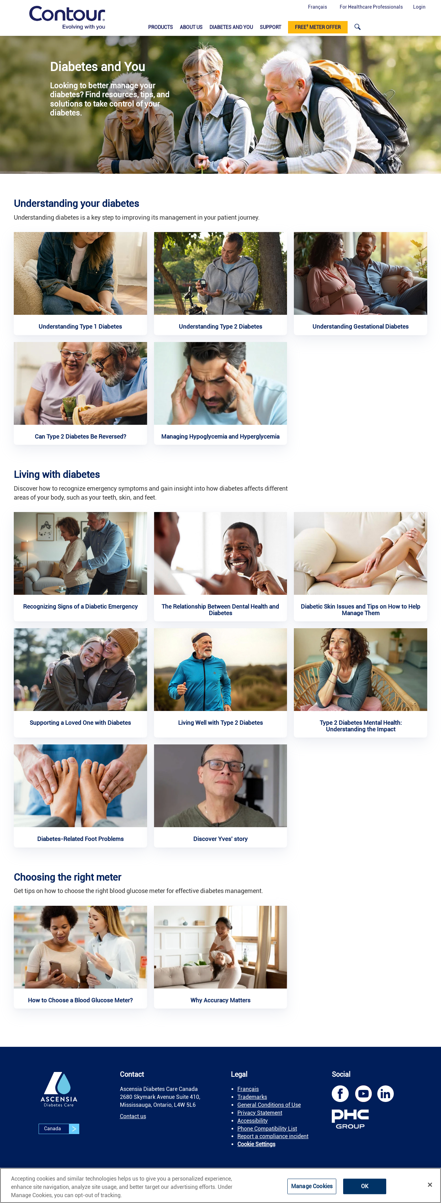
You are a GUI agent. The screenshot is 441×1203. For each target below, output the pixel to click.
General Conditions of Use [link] (269, 1105)
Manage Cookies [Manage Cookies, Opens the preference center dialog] (311, 1186)
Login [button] (419, 7)
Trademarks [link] (252, 1097)
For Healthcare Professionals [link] (371, 7)
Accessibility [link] (252, 1120)
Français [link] (248, 1089)
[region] (220, 1185)
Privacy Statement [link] (259, 1113)
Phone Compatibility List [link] (267, 1128)
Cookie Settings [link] (256, 1144)
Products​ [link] (160, 27)
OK (364, 1186)
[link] (67, 18)
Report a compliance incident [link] (272, 1136)
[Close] (430, 1184)
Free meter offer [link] (318, 27)
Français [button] (317, 7)
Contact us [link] (133, 1116)
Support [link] (270, 27)
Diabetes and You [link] (231, 27)
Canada (61, 1129)
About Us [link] (191, 27)
